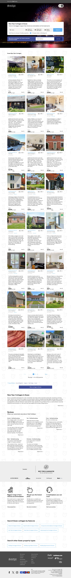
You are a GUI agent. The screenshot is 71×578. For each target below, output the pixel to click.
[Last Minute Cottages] (11, 5)
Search (58, 30)
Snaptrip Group (59, 575)
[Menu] (61, 5)
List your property (23, 561)
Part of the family (12, 1)
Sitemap (33, 562)
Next (46, 374)
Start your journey (50, 507)
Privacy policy (34, 556)
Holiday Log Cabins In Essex (31, 545)
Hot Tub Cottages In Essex (15, 530)
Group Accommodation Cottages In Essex (51, 525)
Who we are (22, 554)
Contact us (33, 557)
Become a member (31, 507)
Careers (21, 557)
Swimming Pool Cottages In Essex (48, 530)
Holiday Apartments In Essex (47, 545)
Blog (32, 559)
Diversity (22, 556)
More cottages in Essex (35, 387)
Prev (25, 374)
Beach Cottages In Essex (15, 525)
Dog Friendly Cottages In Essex (31, 525)
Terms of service (34, 554)
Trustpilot (25, 469)
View (22, 92)
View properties (11, 507)
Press (32, 561)
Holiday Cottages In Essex (15, 545)
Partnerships (22, 559)
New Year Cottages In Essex (31, 530)
